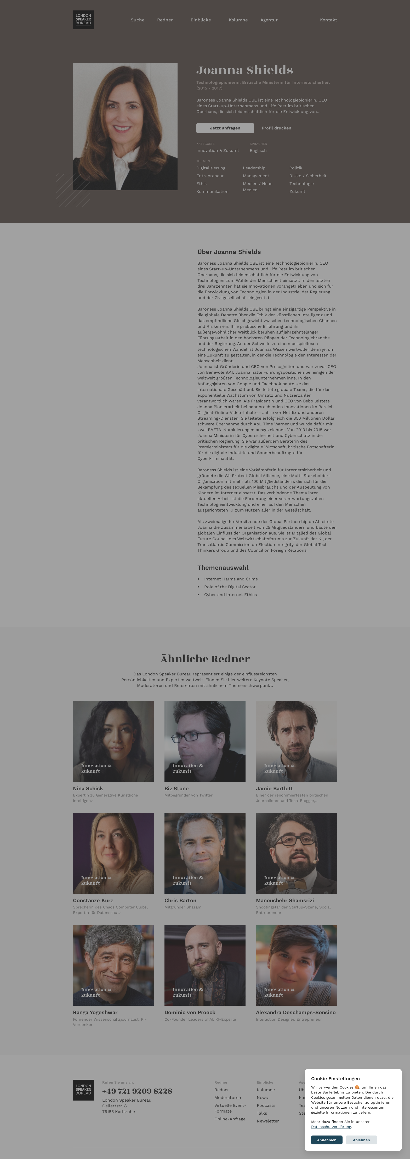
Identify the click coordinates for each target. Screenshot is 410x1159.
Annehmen (327, 1140)
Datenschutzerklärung (331, 1127)
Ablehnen (361, 1140)
